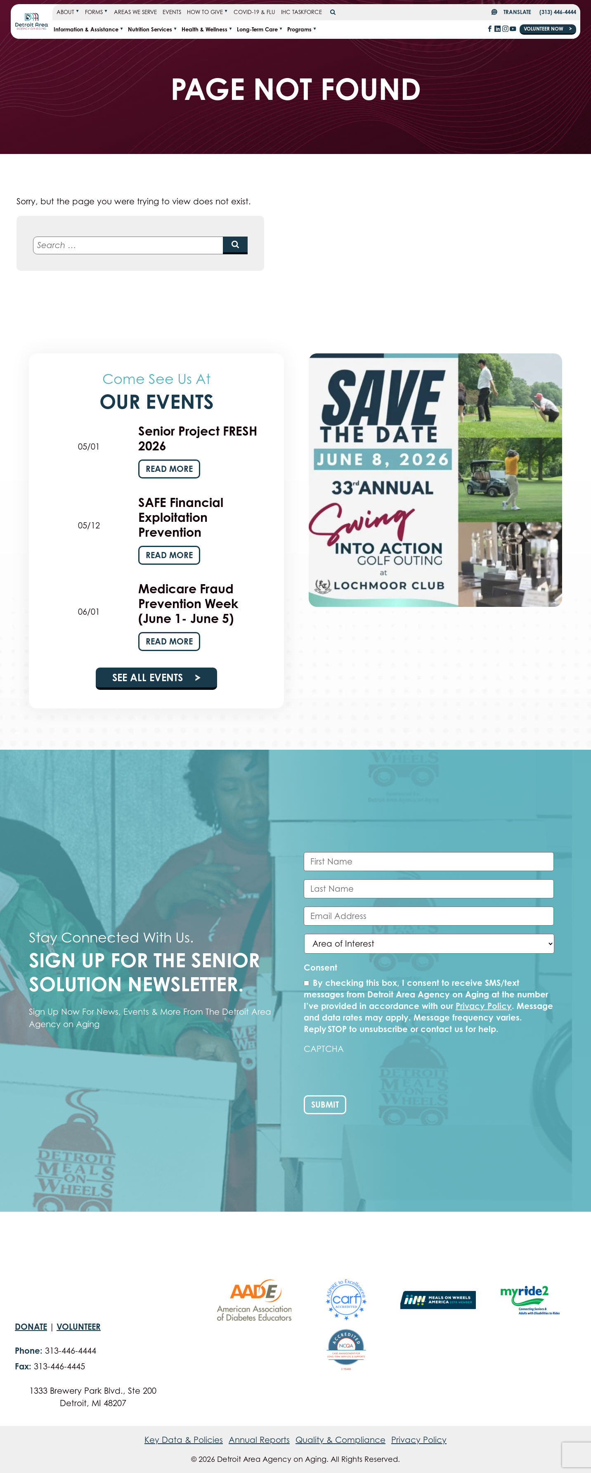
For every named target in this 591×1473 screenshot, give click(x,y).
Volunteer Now (544, 29)
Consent (320, 967)
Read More (169, 469)
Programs (299, 29)
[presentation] (366, 1075)
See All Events (149, 677)
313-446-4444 (70, 1351)
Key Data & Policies (183, 1440)
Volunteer (79, 1326)
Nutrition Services (150, 29)
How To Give (205, 12)
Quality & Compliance (340, 1440)
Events (172, 12)
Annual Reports (259, 1440)
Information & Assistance (86, 29)
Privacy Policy (484, 1006)
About (65, 12)
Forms (94, 12)
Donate (31, 1326)
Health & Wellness (204, 29)
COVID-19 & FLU (254, 12)
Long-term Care (257, 29)
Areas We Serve (135, 12)
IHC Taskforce (301, 12)
